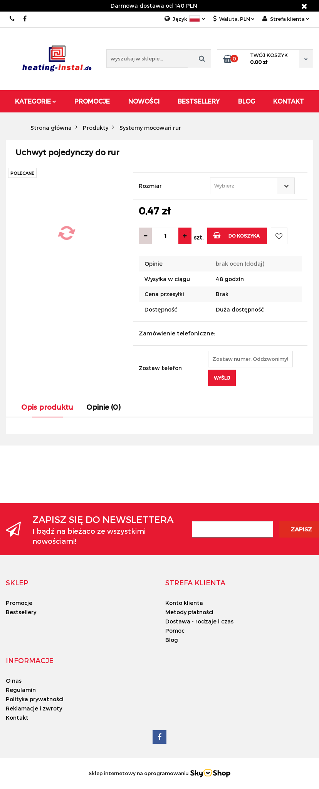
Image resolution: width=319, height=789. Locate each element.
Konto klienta (184, 603)
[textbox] (245, 186)
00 (12, 19)
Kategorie (35, 101)
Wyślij (222, 377)
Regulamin (21, 690)
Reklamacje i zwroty (34, 708)
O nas (14, 680)
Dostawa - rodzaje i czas (199, 621)
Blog (246, 101)
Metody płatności (189, 612)
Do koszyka (236, 235)
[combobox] (252, 186)
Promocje (92, 101)
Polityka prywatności (35, 699)
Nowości (144, 101)
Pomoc (175, 630)
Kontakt (288, 101)
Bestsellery (199, 101)
